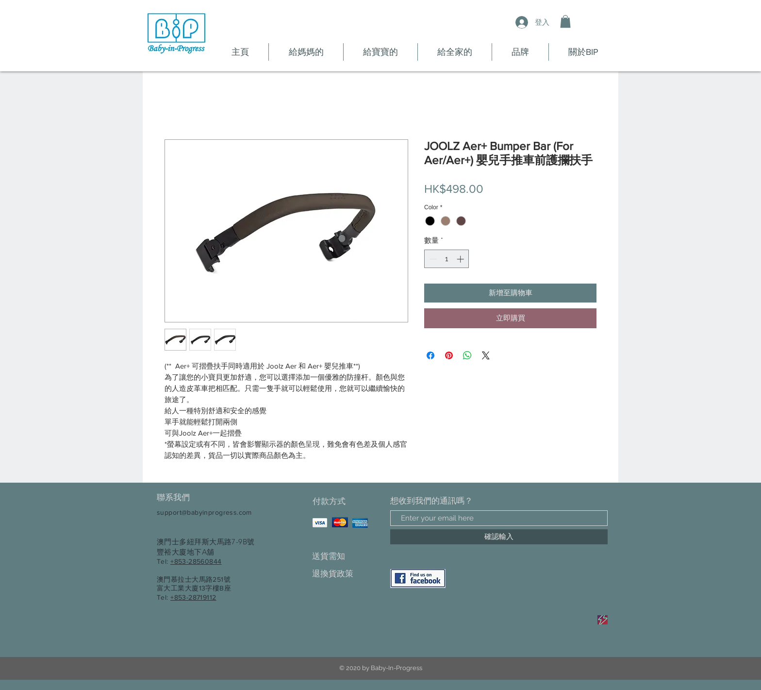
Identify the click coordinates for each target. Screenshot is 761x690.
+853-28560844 (195, 561)
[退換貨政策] (346, 573)
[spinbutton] (447, 259)
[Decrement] (432, 259)
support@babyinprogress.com (204, 512)
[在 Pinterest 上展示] (449, 355)
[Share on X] (486, 355)
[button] (565, 21)
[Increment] (461, 259)
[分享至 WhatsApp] (467, 355)
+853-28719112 (193, 597)
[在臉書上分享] (430, 355)
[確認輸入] (499, 536)
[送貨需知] (346, 556)
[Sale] (602, 619)
